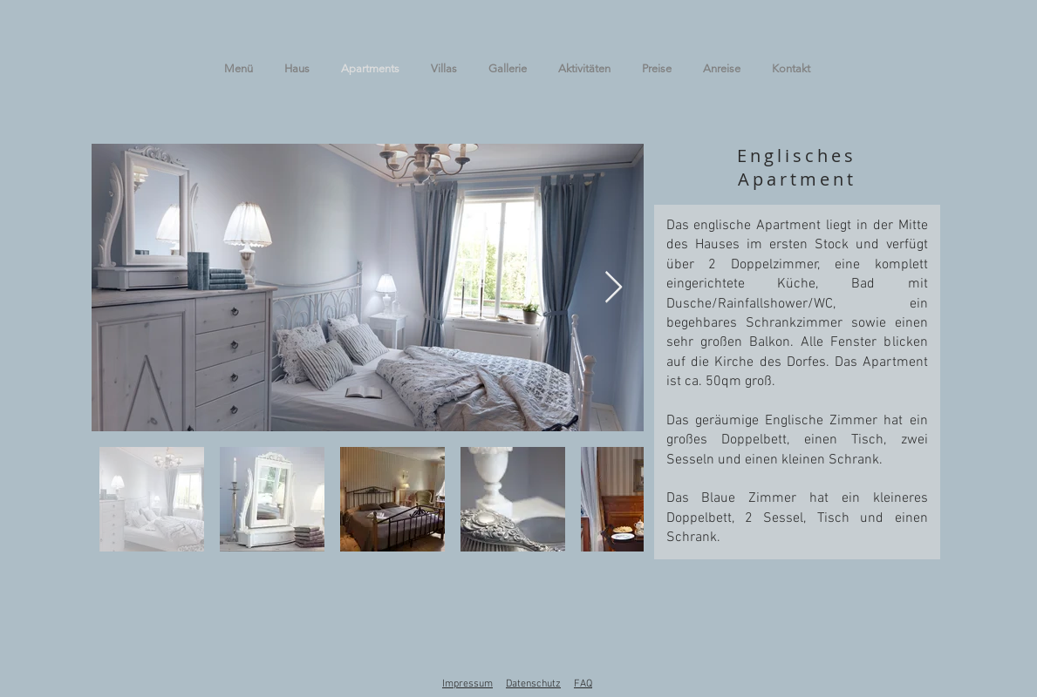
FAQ (583, 684)
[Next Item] (614, 288)
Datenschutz (533, 684)
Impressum (467, 684)
